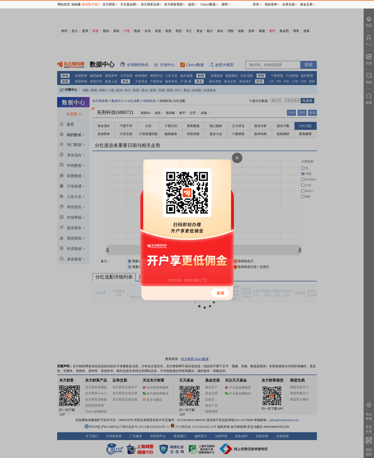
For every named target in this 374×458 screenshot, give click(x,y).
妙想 (191, 4)
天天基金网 (128, 4)
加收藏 (76, 4)
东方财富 (109, 4)
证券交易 (288, 4)
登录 (256, 4)
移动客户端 (89, 4)
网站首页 (64, 4)
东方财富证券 (150, 4)
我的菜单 (271, 4)
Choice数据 (208, 4)
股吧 (225, 4)
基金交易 (306, 4)
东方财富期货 (173, 4)
